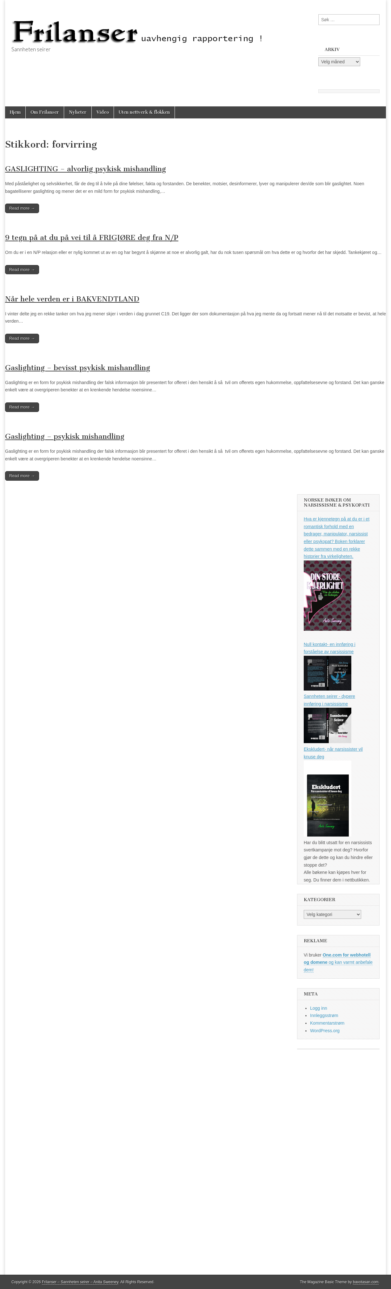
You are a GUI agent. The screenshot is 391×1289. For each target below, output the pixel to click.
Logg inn (318, 1008)
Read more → (22, 208)
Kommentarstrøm (327, 1023)
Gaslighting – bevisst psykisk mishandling (77, 367)
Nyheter (78, 112)
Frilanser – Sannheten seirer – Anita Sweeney (80, 1282)
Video (102, 112)
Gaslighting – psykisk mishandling (64, 436)
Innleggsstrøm (324, 1015)
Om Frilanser (44, 112)
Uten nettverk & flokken (144, 112)
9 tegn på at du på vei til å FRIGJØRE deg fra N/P (91, 237)
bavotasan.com (366, 1282)
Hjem (15, 112)
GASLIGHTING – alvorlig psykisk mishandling (85, 169)
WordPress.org (325, 1030)
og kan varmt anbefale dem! (338, 962)
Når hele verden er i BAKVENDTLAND (72, 299)
